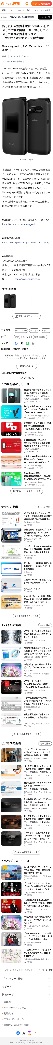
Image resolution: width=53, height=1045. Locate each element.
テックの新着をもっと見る (26, 616)
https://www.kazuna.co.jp (27, 279)
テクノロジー (21, 330)
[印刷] (33, 343)
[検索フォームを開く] (27, 3)
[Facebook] (16, 343)
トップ (5, 970)
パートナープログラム (14, 1008)
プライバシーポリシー (14, 1019)
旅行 (28, 10)
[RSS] (35, 1033)
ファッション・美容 (41, 10)
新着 (4, 10)
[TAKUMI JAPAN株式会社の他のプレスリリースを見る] (45, 17)
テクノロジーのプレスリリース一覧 (28, 970)
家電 (17, 337)
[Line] (27, 343)
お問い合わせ (26, 366)
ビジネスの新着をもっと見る (26, 852)
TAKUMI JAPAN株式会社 (13, 61)
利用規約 (7, 1013)
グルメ (21, 10)
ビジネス (46, 330)
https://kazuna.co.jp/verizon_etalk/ (19, 224)
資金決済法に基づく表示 (15, 1025)
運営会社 (7, 1002)
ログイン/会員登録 (41, 4)
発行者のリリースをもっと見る (26, 491)
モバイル (34, 330)
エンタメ (12, 10)
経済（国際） (40, 337)
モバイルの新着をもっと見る (26, 734)
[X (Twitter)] (21, 343)
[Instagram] (29, 1033)
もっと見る (45, 507)
